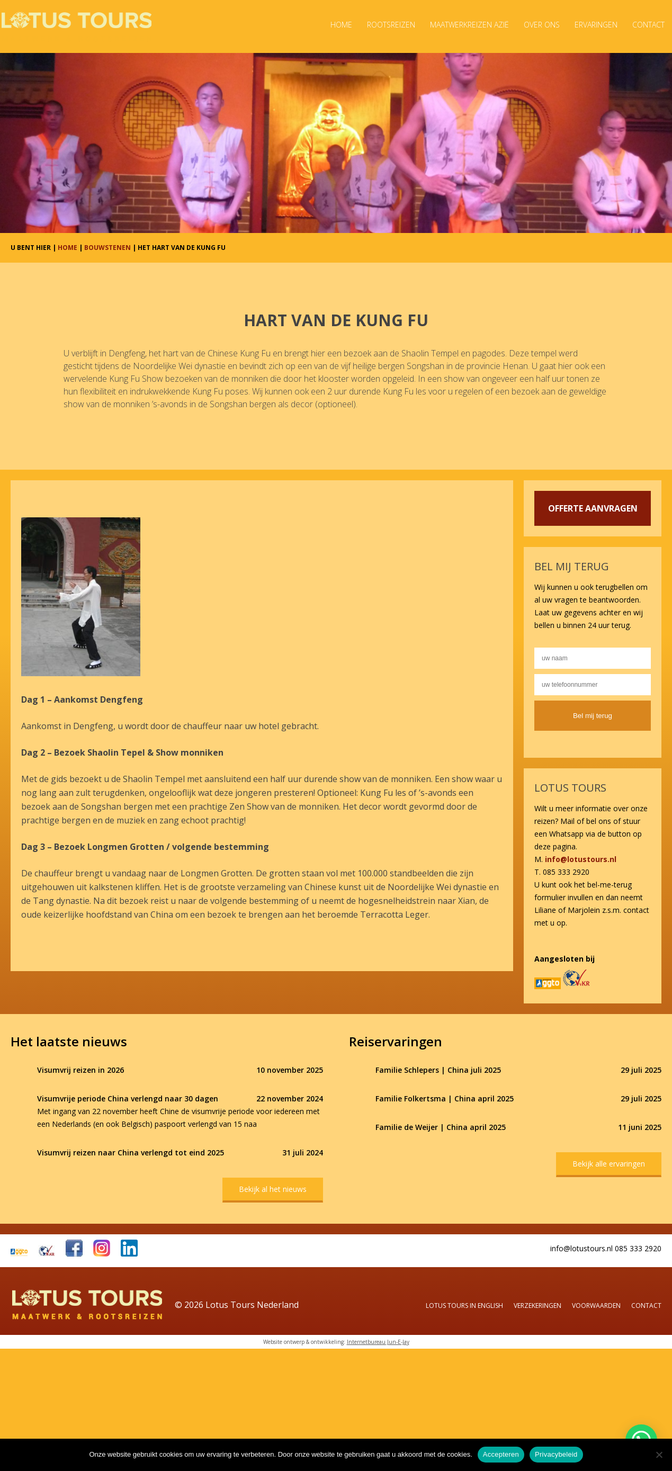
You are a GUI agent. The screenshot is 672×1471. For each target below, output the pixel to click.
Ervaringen (596, 25)
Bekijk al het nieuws (273, 1189)
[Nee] (658, 1454)
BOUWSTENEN (107, 247)
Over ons (542, 25)
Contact (648, 25)
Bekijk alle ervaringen (608, 1164)
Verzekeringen (537, 1305)
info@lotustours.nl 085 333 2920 (605, 1248)
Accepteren (501, 1454)
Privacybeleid (556, 1454)
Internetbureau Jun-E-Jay (378, 1342)
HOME (67, 247)
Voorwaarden (596, 1305)
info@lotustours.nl (580, 859)
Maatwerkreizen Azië (469, 25)
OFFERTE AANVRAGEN (593, 508)
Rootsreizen (391, 25)
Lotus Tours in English (464, 1305)
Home (341, 25)
